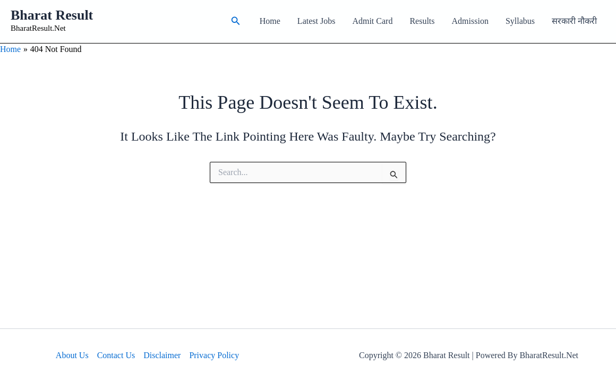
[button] (236, 21)
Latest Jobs (316, 20)
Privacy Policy (214, 355)
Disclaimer (162, 355)
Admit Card (372, 20)
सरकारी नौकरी (574, 20)
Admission (470, 20)
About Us (72, 355)
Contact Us (116, 355)
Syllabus (520, 20)
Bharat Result (52, 15)
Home (270, 20)
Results (421, 20)
